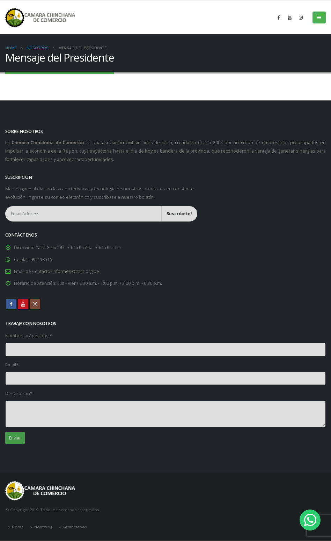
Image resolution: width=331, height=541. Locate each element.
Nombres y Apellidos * (28, 336)
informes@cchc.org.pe (76, 271)
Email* (12, 365)
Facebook (11, 304)
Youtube (23, 304)
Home (18, 527)
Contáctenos (74, 527)
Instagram (35, 304)
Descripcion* (18, 393)
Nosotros (43, 527)
